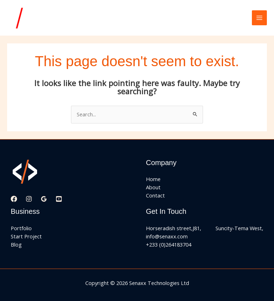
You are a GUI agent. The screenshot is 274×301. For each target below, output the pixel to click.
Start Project (26, 236)
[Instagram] (29, 199)
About (153, 187)
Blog (16, 244)
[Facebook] (14, 199)
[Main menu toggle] (259, 17)
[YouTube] (59, 199)
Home (153, 179)
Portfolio (21, 228)
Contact (155, 195)
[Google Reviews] (44, 199)
